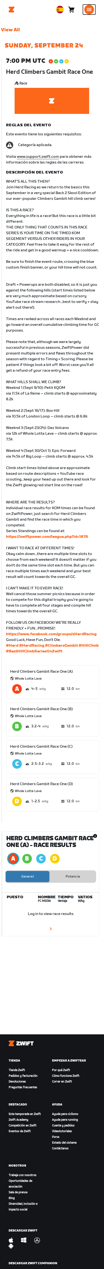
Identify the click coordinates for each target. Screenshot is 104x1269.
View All (10, 30)
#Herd (12, 645)
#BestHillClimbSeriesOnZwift (34, 651)
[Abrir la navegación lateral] (89, 10)
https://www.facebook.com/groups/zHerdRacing (51, 634)
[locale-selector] (60, 9)
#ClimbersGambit (61, 645)
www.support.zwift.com (38, 156)
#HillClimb (89, 645)
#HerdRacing (31, 645)
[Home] (11, 9)
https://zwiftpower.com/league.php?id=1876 (47, 536)
